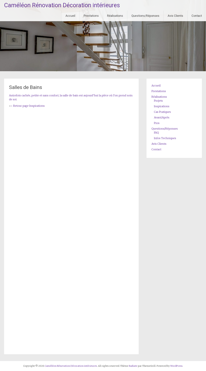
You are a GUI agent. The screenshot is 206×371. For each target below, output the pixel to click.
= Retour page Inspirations (28, 105)
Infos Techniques (165, 138)
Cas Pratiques (162, 111)
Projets (158, 100)
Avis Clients (175, 15)
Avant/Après (161, 117)
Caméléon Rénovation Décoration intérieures (62, 5)
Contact (197, 15)
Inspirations (161, 106)
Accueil (70, 15)
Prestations (91, 15)
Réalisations (115, 15)
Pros (157, 123)
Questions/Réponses (145, 15)
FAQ (156, 132)
